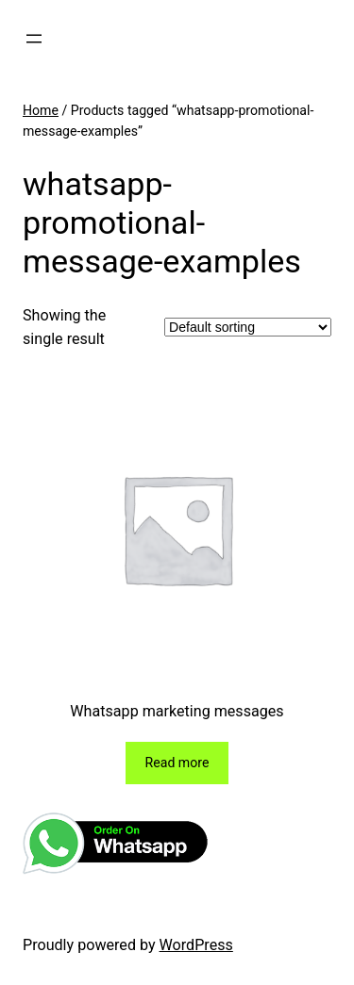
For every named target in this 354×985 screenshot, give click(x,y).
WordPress (196, 945)
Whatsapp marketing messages (176, 711)
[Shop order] (247, 327)
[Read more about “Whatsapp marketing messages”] (177, 763)
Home (41, 110)
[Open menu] (34, 38)
